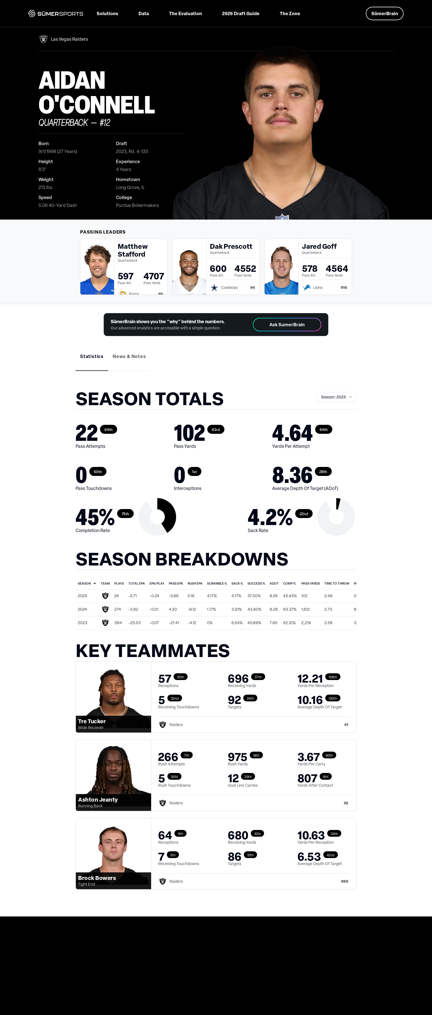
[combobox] (336, 397)
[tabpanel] (216, 646)
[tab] (92, 356)
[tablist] (216, 360)
